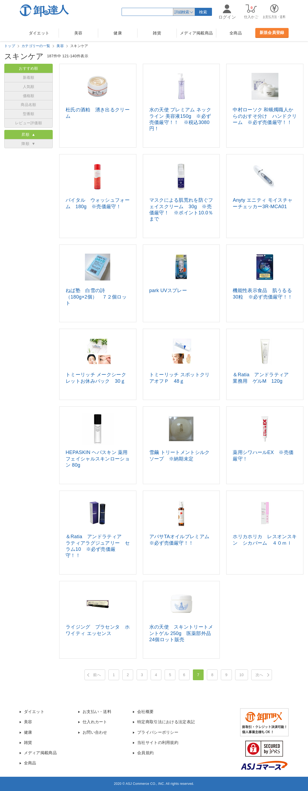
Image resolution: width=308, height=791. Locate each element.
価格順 (28, 96)
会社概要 (145, 711)
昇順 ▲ (28, 134)
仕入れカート (95, 721)
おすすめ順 (28, 68)
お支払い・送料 (97, 711)
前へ (97, 675)
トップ (9, 46)
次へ (259, 675)
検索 (203, 12)
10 (241, 675)
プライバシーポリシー (157, 732)
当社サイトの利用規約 (157, 742)
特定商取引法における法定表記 (166, 721)
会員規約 (145, 752)
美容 (78, 33)
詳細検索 (181, 12)
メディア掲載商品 (196, 33)
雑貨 (157, 33)
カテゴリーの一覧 (36, 46)
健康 (118, 33)
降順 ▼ (28, 143)
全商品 (235, 33)
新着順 (28, 77)
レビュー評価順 (28, 123)
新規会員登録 (272, 32)
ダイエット (39, 33)
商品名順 (28, 104)
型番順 (28, 114)
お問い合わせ (95, 732)
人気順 (28, 86)
